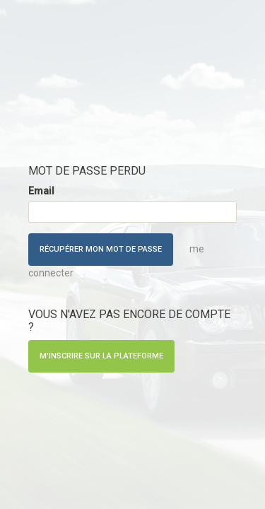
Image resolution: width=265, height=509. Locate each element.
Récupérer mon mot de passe (101, 249)
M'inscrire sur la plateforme (101, 356)
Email (41, 191)
